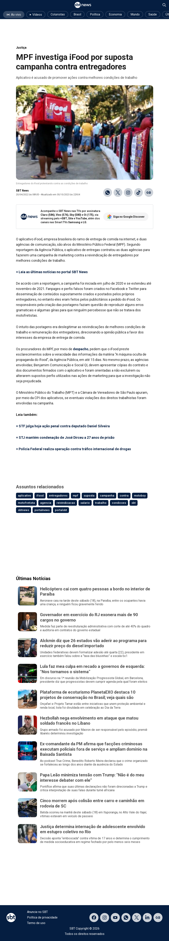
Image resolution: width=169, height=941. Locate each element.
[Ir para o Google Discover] (148, 192)
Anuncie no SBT (37, 912)
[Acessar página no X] (136, 917)
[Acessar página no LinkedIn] (147, 917)
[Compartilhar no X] (118, 192)
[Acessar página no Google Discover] (158, 917)
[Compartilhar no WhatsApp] (107, 192)
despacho (80, 349)
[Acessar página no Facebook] (94, 917)
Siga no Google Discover (126, 216)
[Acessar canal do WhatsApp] (126, 917)
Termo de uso (36, 923)
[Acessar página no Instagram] (104, 917)
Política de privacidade (42, 917)
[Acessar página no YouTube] (115, 917)
